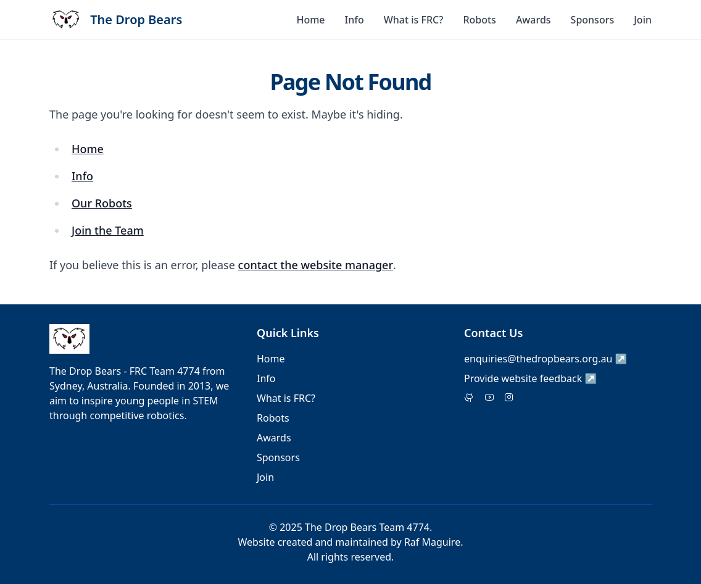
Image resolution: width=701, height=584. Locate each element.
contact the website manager (315, 264)
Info (354, 20)
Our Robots (102, 203)
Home (310, 20)
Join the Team (108, 230)
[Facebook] (489, 398)
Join (643, 20)
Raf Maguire (432, 542)
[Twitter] (469, 398)
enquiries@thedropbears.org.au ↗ (546, 358)
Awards (533, 20)
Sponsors (593, 20)
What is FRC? (414, 20)
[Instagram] (509, 398)
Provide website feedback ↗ (530, 378)
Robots (479, 20)
